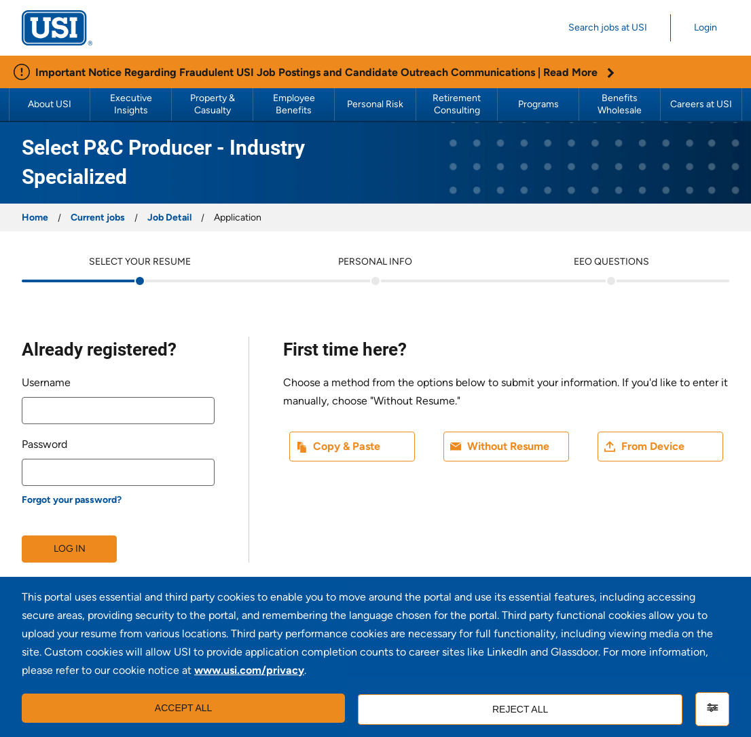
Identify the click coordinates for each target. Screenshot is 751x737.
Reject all (519, 709)
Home (35, 217)
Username (46, 382)
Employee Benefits (295, 104)
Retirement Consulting (458, 104)
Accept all (181, 709)
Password (44, 444)
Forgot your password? (72, 500)
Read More (579, 72)
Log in (70, 548)
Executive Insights (132, 104)
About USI (49, 104)
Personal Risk (375, 104)
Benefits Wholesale (620, 104)
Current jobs (98, 217)
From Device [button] (652, 446)
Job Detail (169, 217)
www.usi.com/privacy (249, 672)
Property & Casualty (213, 104)
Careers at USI (701, 104)
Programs (538, 104)
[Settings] (712, 709)
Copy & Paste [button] (346, 446)
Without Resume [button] (508, 446)
